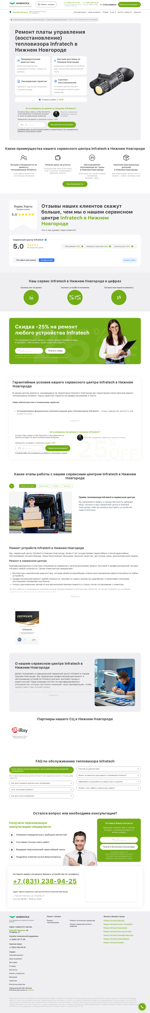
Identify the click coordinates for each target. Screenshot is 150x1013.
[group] (19, 732)
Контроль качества (17, 984)
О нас (112, 12)
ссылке (31, 990)
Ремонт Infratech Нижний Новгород (118, 935)
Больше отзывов (129, 260)
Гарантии (137, 12)
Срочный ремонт (80, 12)
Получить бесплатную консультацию (119, 847)
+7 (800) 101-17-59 (72, 3)
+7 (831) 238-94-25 (91, 3)
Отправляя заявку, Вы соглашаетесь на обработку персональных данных (41, 357)
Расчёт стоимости (125, 12)
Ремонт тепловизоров (53, 922)
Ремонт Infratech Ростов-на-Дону (118, 931)
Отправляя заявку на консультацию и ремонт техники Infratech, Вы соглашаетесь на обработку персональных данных (119, 855)
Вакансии (13, 977)
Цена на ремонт (94, 12)
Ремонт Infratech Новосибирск (116, 939)
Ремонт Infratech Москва (114, 921)
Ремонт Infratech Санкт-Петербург (118, 924)
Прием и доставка (27, 486)
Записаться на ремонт (57, 448)
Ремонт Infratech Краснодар (115, 928)
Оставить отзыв (46, 260)
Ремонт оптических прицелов (82, 921)
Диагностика (43, 486)
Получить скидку (55, 351)
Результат (67, 486)
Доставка (13, 962)
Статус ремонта (108, 4)
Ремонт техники (46, 4)
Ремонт (56, 486)
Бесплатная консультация (62, 125)
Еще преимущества (75, 184)
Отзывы (105, 12)
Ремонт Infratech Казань (114, 942)
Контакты (13, 970)
